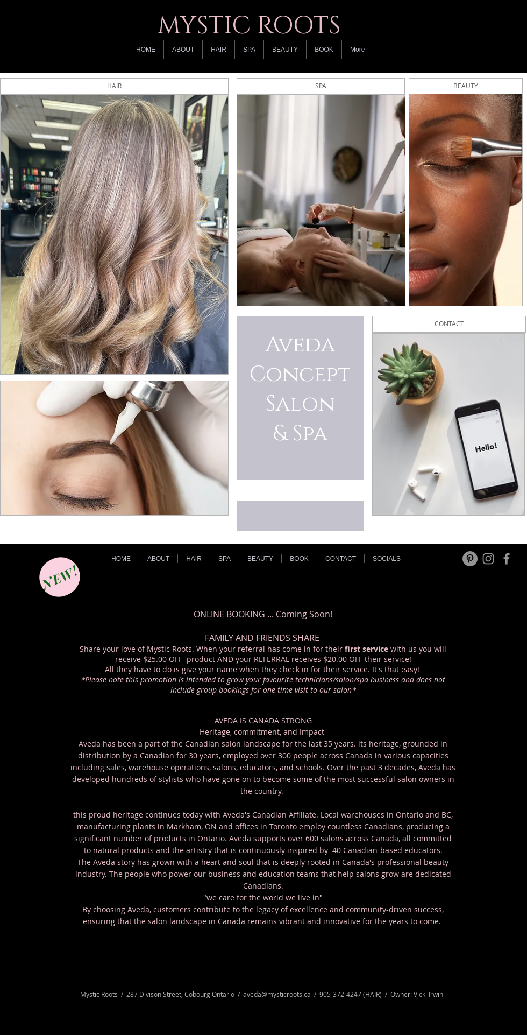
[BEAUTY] (466, 86)
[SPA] (321, 86)
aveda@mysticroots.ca (277, 994)
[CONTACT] (449, 324)
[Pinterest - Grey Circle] (470, 558)
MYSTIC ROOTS (249, 26)
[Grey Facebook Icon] (506, 558)
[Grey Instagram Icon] (488, 558)
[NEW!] (60, 577)
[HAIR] (114, 86)
